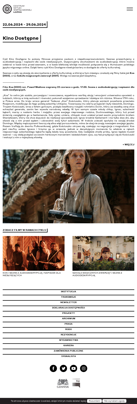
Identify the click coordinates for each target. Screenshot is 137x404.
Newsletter (68, 302)
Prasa (68, 324)
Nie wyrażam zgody (114, 401)
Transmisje (84, 297)
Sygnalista (68, 356)
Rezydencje (68, 334)
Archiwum (68, 318)
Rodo (68, 329)
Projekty (68, 313)
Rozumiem (94, 401)
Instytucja (68, 291)
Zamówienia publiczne (77, 351)
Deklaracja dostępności (68, 307)
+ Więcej (128, 144)
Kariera (68, 345)
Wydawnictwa (68, 340)
